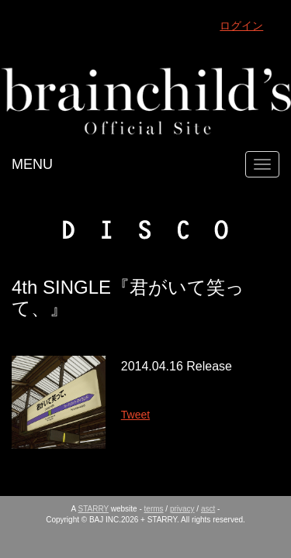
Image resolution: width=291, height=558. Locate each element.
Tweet (135, 414)
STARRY (93, 509)
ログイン (241, 25)
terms (154, 509)
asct (208, 509)
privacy (182, 509)
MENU (32, 164)
